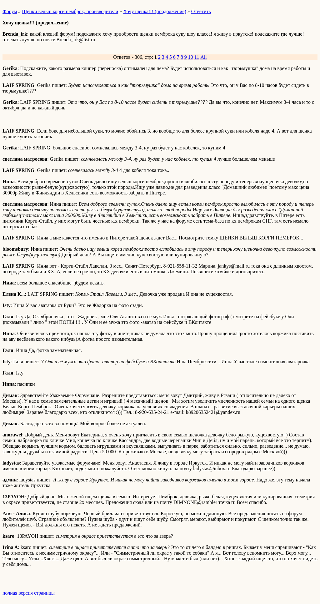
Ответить (201, 11)
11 (196, 57)
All (203, 57)
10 (190, 57)
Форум (9, 11)
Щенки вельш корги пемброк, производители (70, 11)
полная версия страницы (28, 593)
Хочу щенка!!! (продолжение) (154, 11)
